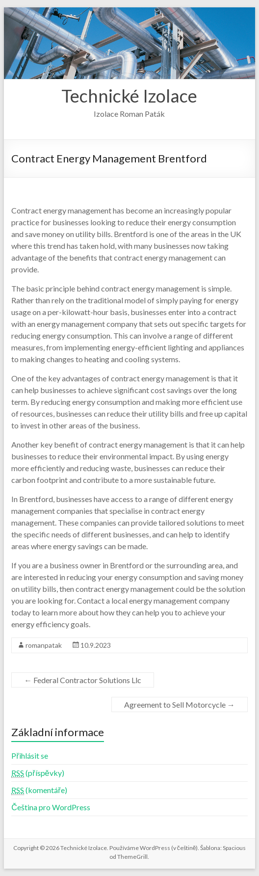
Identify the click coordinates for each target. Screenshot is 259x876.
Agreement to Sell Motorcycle (179, 704)
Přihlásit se (29, 755)
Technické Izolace (129, 95)
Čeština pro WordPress (50, 807)
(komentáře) (39, 790)
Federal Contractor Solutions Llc (82, 680)
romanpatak (44, 645)
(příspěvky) (37, 773)
